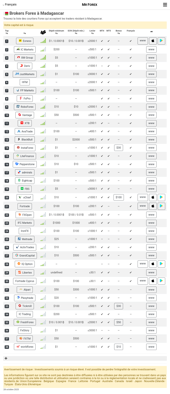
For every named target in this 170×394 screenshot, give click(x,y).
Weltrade (24, 239)
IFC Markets (25, 222)
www (143, 40)
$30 (118, 147)
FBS (24, 188)
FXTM (25, 338)
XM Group (25, 57)
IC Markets (25, 49)
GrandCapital (25, 255)
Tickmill (25, 306)
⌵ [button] (10, 4)
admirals (24, 172)
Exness (24, 41)
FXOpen (25, 214)
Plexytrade (24, 298)
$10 (118, 346)
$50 (118, 322)
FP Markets (25, 90)
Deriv (24, 66)
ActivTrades (24, 247)
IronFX (25, 230)
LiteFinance (25, 156)
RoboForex (25, 106)
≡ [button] (165, 4)
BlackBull (25, 139)
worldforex (24, 346)
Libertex (25, 272)
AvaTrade (25, 131)
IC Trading (25, 314)
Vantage (25, 115)
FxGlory (24, 330)
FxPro (24, 98)
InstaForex (24, 147)
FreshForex (25, 322)
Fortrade (25, 206)
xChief (25, 197)
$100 (119, 197)
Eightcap (24, 180)
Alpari (24, 289)
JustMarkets (24, 74)
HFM (25, 82)
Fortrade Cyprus (24, 281)
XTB (25, 123)
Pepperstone (25, 164)
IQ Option (25, 264)
